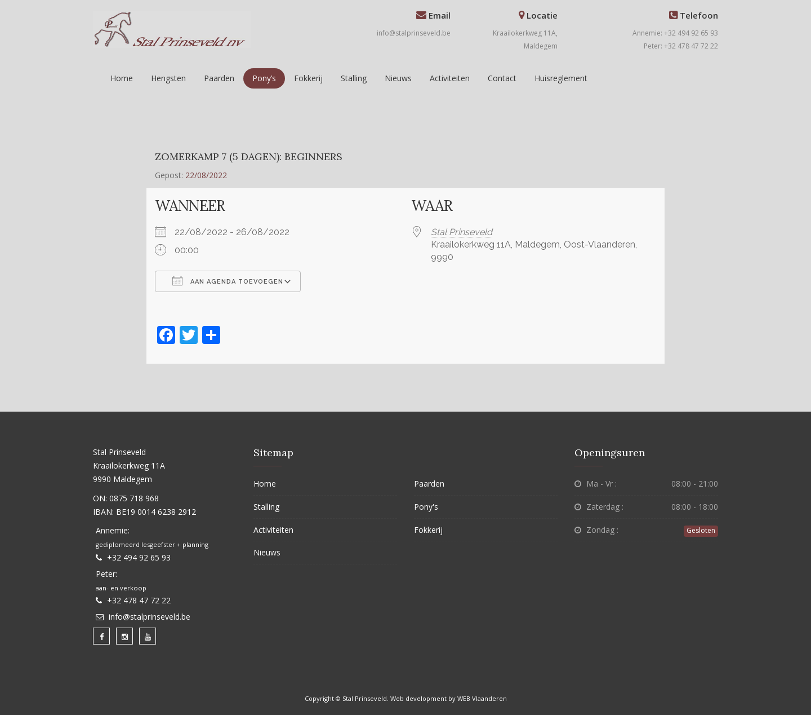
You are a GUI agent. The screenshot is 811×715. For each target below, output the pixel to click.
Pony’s (264, 78)
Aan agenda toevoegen (227, 281)
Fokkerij (308, 78)
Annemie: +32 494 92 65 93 (675, 33)
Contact (502, 78)
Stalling (354, 78)
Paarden (219, 78)
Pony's (426, 506)
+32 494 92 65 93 (139, 557)
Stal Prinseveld (461, 232)
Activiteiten (450, 78)
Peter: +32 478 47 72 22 (681, 46)
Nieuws (398, 78)
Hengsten (168, 78)
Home (121, 78)
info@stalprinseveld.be (414, 33)
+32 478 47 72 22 (139, 600)
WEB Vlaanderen (482, 698)
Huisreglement (560, 78)
